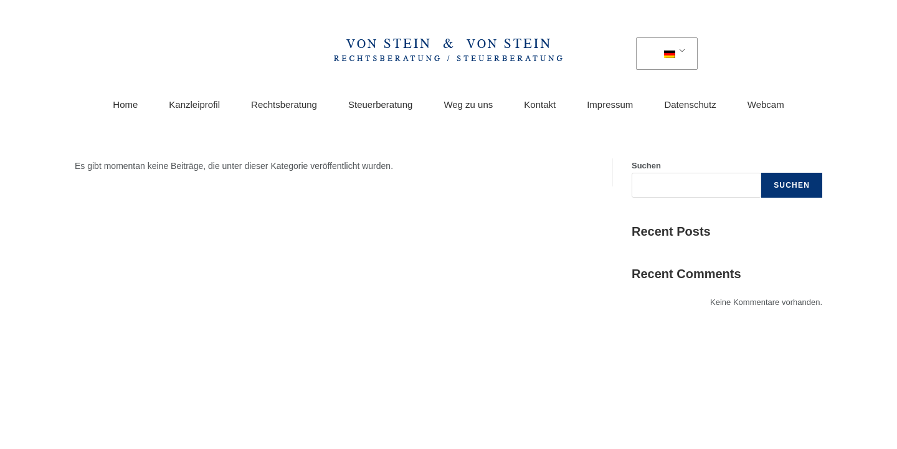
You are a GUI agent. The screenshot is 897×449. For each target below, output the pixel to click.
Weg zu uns (468, 104)
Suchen (646, 165)
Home (125, 104)
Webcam (766, 104)
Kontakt (540, 104)
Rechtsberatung (284, 104)
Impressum (610, 104)
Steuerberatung (380, 104)
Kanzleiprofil (194, 104)
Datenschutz (690, 104)
